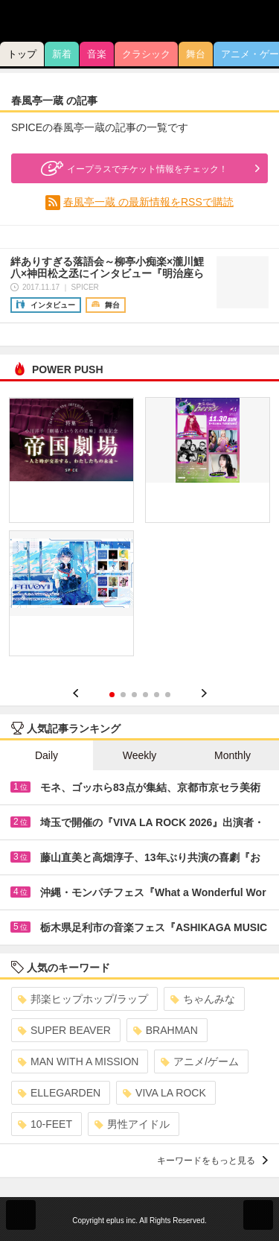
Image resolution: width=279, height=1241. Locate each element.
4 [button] (145, 694)
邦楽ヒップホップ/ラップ (83, 999)
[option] (139, 532)
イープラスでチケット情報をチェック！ (132, 168)
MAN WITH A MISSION (78, 1061)
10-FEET (45, 1124)
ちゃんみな (202, 999)
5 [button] (156, 694)
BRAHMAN (165, 1030)
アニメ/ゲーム (200, 1061)
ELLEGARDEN (59, 1093)
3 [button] (134, 694)
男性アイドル (132, 1124)
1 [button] (112, 694)
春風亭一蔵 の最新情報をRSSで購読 (148, 202)
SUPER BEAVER (64, 1030)
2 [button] (123, 694)
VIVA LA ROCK (164, 1093)
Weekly (140, 755)
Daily (46, 755)
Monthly (232, 755)
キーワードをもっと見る (212, 1160)
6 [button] (167, 694)
